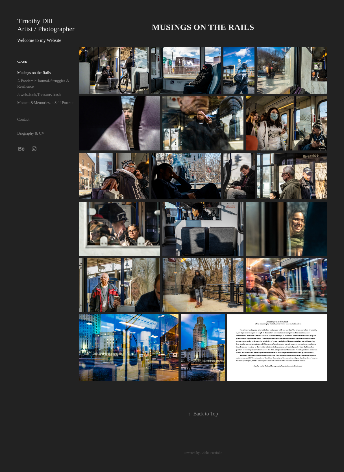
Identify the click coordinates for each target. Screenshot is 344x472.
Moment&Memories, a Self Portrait (45, 103)
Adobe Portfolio (211, 453)
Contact (23, 119)
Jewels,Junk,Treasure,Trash (39, 94)
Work (22, 62)
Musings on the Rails (34, 73)
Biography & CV (30, 133)
